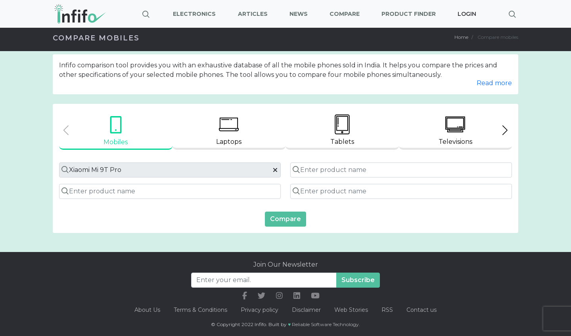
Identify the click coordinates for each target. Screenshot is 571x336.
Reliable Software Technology (325, 324)
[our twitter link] (261, 296)
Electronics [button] (194, 13)
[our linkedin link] (296, 296)
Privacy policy (259, 309)
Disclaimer (307, 309)
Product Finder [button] (408, 13)
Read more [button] (494, 83)
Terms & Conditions (200, 309)
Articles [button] (253, 13)
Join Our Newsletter (285, 264)
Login (467, 13)
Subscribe (358, 280)
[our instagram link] (279, 296)
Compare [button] (345, 13)
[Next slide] (505, 130)
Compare (285, 219)
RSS (387, 309)
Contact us (421, 309)
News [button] (298, 13)
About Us (147, 309)
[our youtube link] (315, 296)
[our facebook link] (244, 296)
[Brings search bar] (512, 14)
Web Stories (351, 309)
